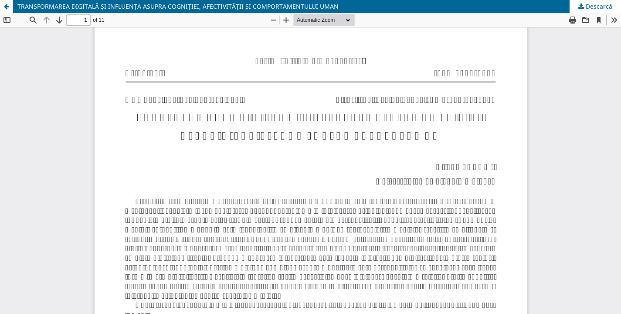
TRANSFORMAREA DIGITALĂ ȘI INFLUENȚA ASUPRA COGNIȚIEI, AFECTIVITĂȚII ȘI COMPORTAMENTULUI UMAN (178, 6)
